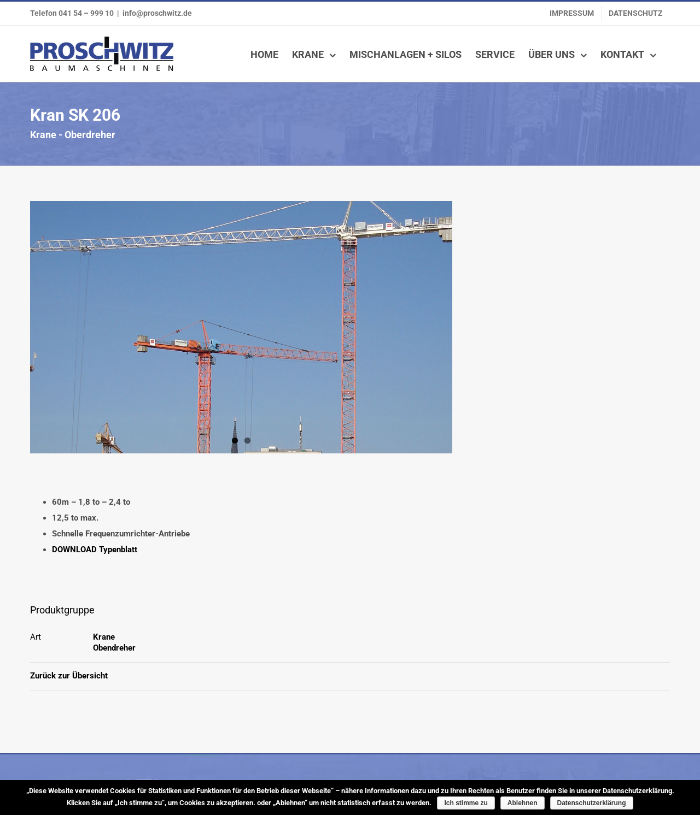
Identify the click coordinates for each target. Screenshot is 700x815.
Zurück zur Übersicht (69, 676)
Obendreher (114, 648)
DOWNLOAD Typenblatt (94, 549)
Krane (104, 637)
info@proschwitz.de (157, 13)
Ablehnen (523, 803)
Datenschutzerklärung (591, 803)
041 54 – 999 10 (86, 13)
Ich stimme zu (465, 803)
